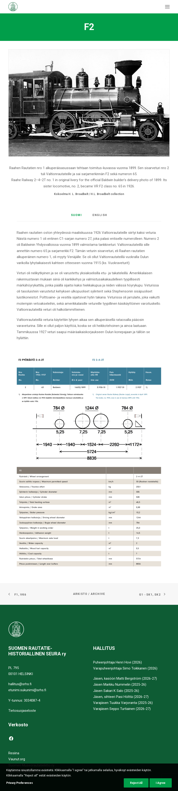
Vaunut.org (16, 759)
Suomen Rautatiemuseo (26, 771)
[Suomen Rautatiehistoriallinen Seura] (36, 6)
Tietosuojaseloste (22, 711)
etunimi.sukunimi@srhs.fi (27, 690)
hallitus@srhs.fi (20, 684)
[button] (167, 6)
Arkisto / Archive (89, 594)
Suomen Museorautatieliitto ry (31, 765)
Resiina (13, 753)
